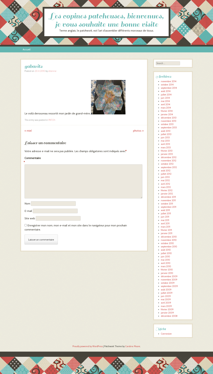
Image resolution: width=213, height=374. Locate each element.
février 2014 (167, 111)
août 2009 (166, 289)
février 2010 (167, 269)
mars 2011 (165, 227)
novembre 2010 (169, 240)
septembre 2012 (169, 167)
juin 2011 (165, 217)
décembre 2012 (168, 157)
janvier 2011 (166, 233)
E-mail (28, 211)
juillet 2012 (166, 174)
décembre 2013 (168, 117)
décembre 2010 (169, 236)
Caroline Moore (132, 346)
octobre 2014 (167, 84)
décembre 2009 (169, 276)
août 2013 (165, 131)
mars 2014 (166, 107)
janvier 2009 (167, 312)
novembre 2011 (168, 200)
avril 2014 (165, 104)
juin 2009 (166, 296)
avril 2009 (166, 302)
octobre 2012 (167, 164)
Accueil (26, 49)
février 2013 (166, 151)
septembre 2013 (169, 127)
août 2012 (165, 170)
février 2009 (167, 309)
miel (28, 130)
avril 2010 (165, 263)
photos (138, 130)
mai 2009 (166, 299)
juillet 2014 (166, 94)
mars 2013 (166, 147)
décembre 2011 (168, 197)
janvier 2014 (167, 114)
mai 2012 (165, 180)
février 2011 (166, 230)
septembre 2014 (169, 88)
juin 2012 (165, 177)
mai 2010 (165, 260)
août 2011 (165, 210)
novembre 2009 (169, 279)
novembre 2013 (168, 121)
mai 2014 (165, 101)
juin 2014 (165, 98)
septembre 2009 (169, 286)
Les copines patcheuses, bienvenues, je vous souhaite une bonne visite (106, 20)
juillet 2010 (166, 253)
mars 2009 (166, 306)
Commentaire (32, 160)
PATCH (52, 120)
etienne (52, 71)
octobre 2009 (168, 283)
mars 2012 (166, 187)
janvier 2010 (167, 273)
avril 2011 (165, 223)
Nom (27, 203)
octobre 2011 (167, 203)
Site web (30, 218)
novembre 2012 (168, 160)
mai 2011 (165, 220)
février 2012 (166, 190)
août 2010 (166, 250)
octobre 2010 (167, 243)
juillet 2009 (166, 293)
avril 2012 (165, 184)
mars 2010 (166, 266)
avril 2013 (165, 144)
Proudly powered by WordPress (87, 346)
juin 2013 (165, 137)
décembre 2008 (169, 316)
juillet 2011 (166, 213)
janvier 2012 (167, 193)
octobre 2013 (167, 124)
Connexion (166, 333)
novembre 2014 (168, 81)
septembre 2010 (169, 246)
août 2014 (166, 91)
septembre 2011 (168, 207)
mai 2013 (165, 141)
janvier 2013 (167, 154)
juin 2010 (165, 256)
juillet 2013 (166, 134)
